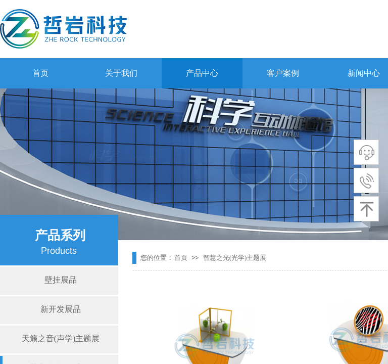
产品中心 (202, 73)
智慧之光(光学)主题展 (235, 257)
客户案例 (283, 73)
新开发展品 (60, 309)
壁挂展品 (60, 280)
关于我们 (121, 73)
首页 (40, 73)
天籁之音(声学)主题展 (61, 338)
